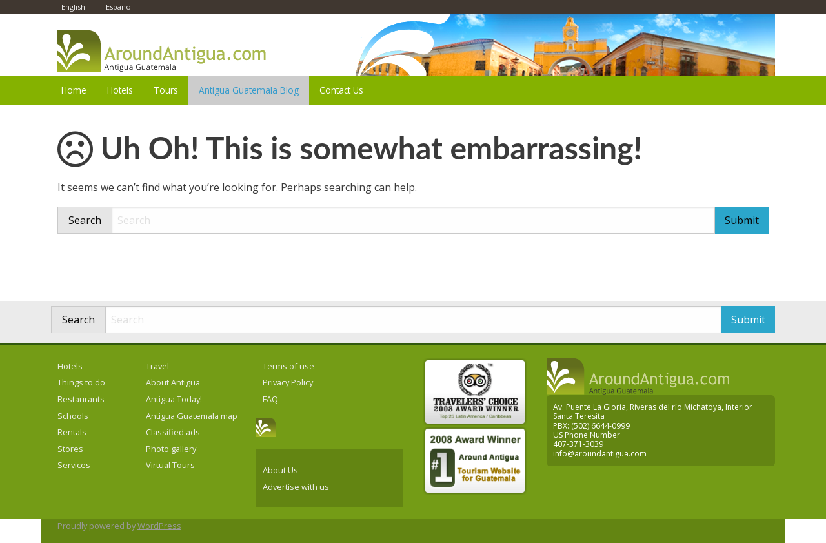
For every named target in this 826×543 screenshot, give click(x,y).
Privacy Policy (288, 382)
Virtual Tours (170, 465)
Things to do (81, 382)
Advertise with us (296, 487)
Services (73, 465)
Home (73, 90)
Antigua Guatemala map (191, 416)
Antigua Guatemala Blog (249, 90)
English (73, 7)
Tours (166, 90)
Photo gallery (171, 449)
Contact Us (341, 90)
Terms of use (288, 366)
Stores (70, 449)
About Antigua (173, 382)
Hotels (120, 90)
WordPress (159, 525)
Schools (72, 416)
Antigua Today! (174, 399)
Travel (157, 366)
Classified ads (173, 432)
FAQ (270, 399)
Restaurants (81, 399)
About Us (280, 470)
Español (119, 7)
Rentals (71, 432)
